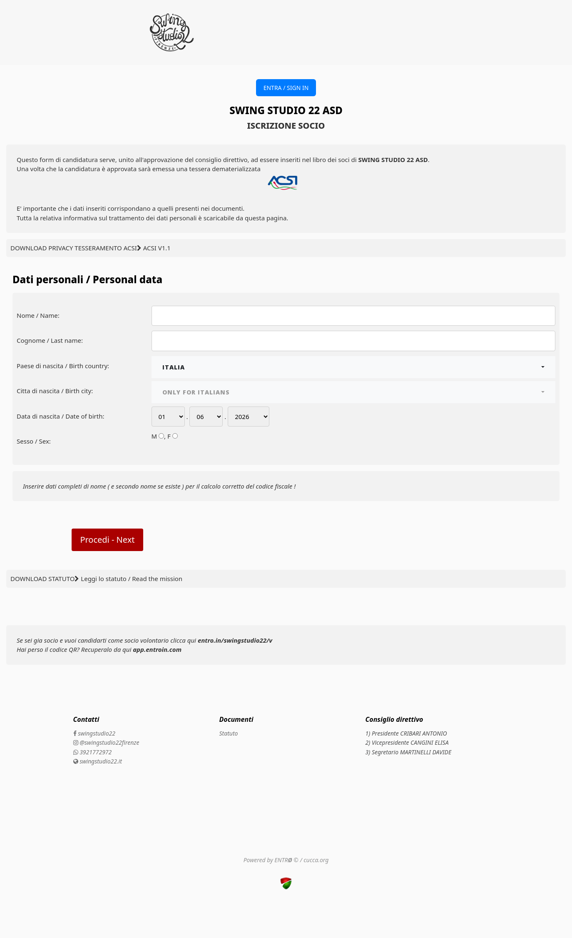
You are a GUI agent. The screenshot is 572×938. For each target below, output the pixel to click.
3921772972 (92, 752)
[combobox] (354, 367)
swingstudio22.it (97, 761)
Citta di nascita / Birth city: (55, 391)
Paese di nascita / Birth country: (63, 366)
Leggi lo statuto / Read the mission (131, 578)
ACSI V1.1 (157, 248)
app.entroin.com (157, 649)
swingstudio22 (94, 733)
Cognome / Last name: (50, 340)
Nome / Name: (38, 315)
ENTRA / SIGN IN (286, 88)
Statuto (228, 733)
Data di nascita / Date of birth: (60, 416)
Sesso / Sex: (34, 441)
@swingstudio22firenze (106, 742)
